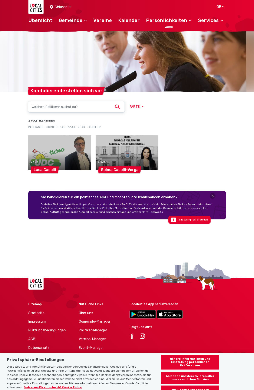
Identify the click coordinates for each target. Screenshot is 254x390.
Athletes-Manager (93, 356)
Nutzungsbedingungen (47, 330)
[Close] (212, 196)
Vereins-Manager (92, 339)
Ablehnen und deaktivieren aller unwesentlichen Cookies (190, 381)
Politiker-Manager (93, 330)
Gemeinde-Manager (94, 321)
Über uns (86, 313)
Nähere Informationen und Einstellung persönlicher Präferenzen (190, 366)
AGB (31, 339)
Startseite (36, 313)
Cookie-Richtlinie (42, 356)
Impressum (37, 321)
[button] (60, 7)
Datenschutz (38, 348)
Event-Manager (91, 348)
